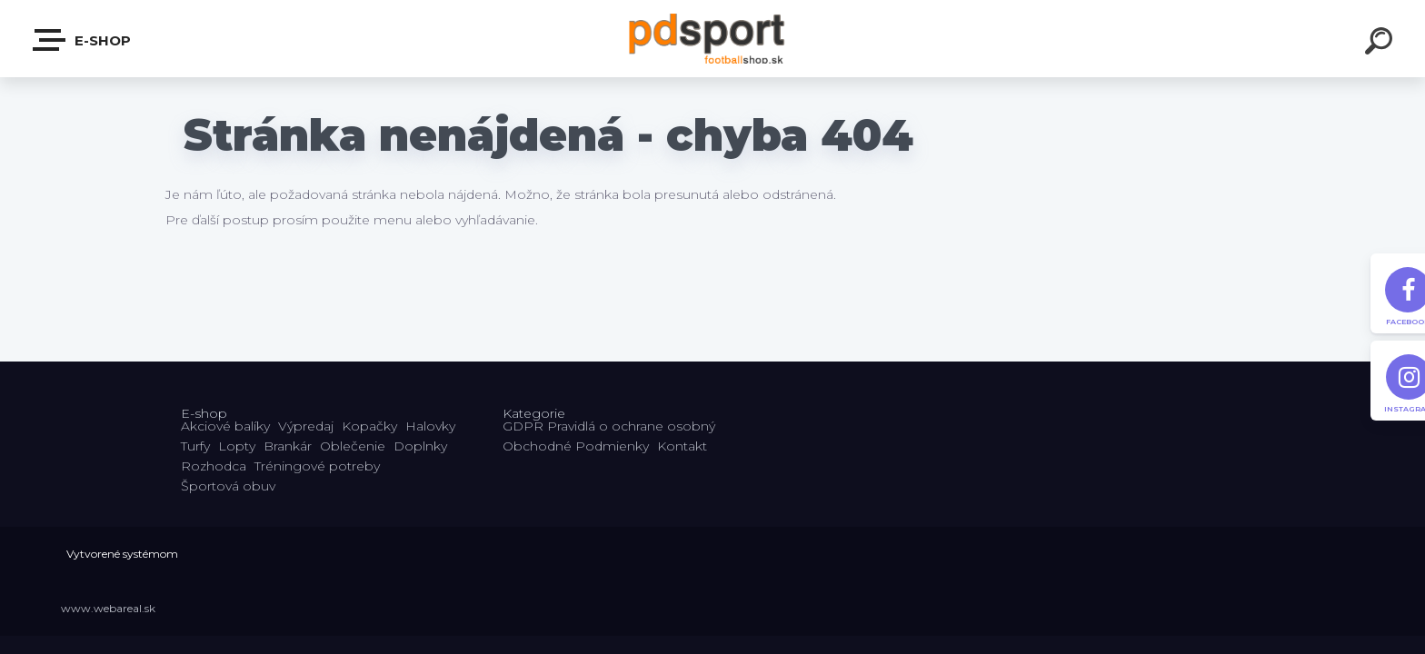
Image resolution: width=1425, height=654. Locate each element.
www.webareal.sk (108, 608)
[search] (1381, 43)
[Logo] (713, 39)
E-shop (83, 40)
